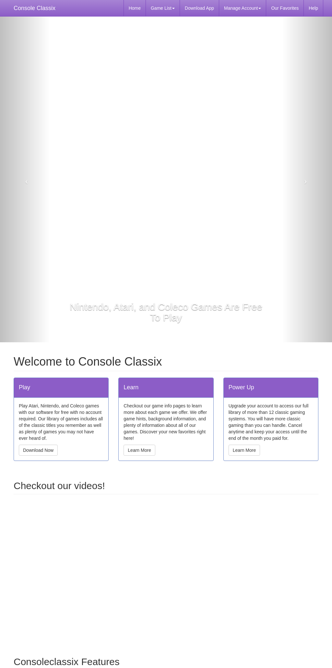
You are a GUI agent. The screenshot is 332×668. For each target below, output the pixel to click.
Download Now (38, 450)
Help (313, 8)
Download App (199, 8)
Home (135, 8)
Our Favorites (285, 8)
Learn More (139, 450)
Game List (163, 8)
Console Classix (34, 8)
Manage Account (242, 8)
